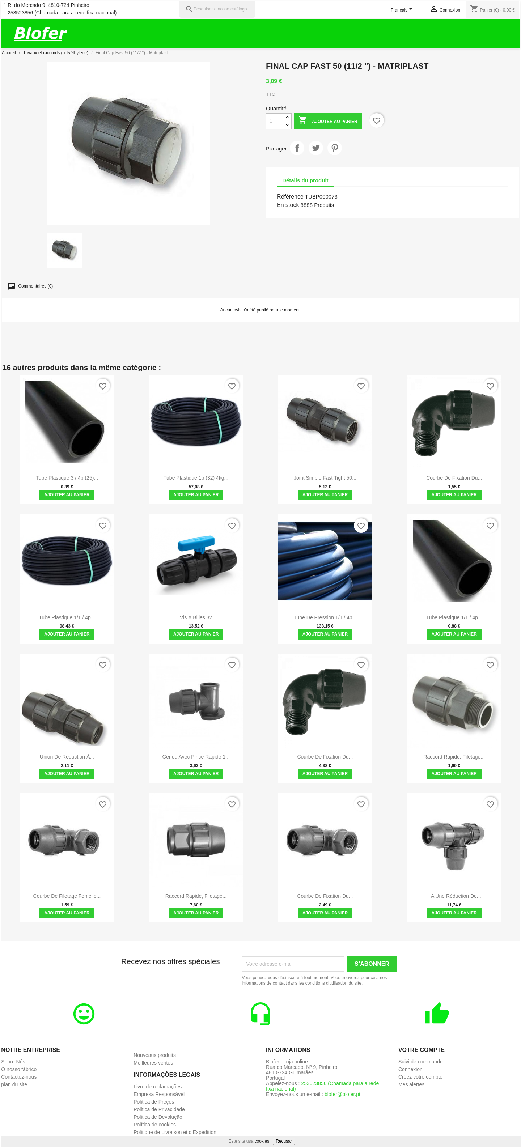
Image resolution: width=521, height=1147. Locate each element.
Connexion (410, 1069)
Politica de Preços (154, 1102)
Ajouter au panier (327, 121)
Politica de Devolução (158, 1117)
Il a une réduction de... (454, 896)
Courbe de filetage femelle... (67, 896)
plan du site (14, 1084)
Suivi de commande (420, 1062)
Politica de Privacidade (159, 1109)
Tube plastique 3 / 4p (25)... (67, 478)
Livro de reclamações (158, 1086)
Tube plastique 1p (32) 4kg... (196, 478)
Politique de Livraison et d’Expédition (175, 1132)
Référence (290, 196)
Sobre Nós (13, 1062)
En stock (288, 205)
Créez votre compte (420, 1077)
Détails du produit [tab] (305, 180)
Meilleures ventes (153, 1063)
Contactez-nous (19, 1077)
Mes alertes (411, 1084)
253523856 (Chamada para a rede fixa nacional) (62, 13)
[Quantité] (274, 121)
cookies (262, 1141)
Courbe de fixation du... (454, 478)
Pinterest (334, 148)
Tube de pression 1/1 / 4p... (325, 617)
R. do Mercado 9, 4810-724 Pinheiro (48, 5)
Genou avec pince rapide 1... (196, 757)
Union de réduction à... (67, 757)
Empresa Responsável (159, 1094)
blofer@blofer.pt (342, 1094)
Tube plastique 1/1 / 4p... (67, 617)
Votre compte (421, 1050)
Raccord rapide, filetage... (454, 757)
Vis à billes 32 (196, 617)
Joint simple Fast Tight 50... (325, 478)
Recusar (284, 1141)
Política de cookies (155, 1124)
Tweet (316, 148)
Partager (297, 148)
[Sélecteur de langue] (403, 10)
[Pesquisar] (217, 9)
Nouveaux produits (155, 1055)
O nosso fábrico (19, 1069)
